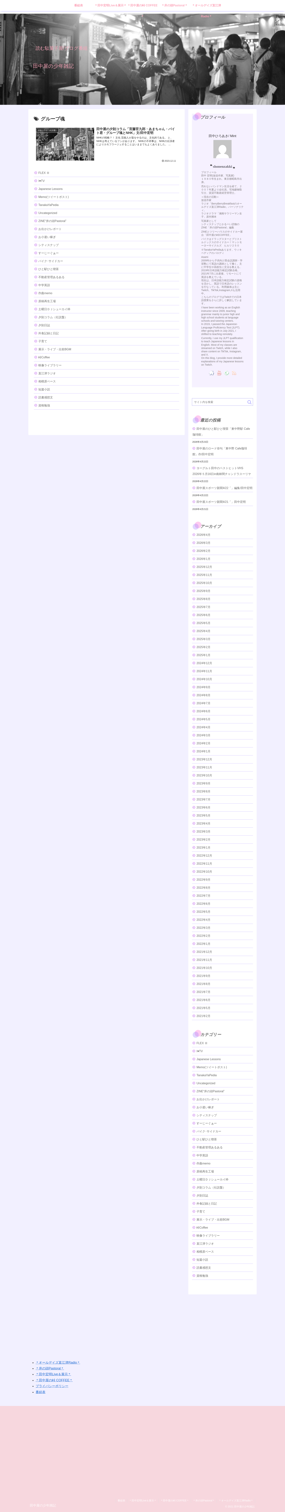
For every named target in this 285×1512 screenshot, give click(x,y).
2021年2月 (203, 1016)
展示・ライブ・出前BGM (54, 349)
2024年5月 (203, 719)
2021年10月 (204, 967)
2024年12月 (204, 663)
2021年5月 (203, 1008)
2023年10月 (204, 775)
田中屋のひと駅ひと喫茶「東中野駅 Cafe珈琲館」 (221, 431)
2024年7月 (203, 703)
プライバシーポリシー (52, 1386)
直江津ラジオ (47, 373)
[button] (249, 402)
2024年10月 (204, 679)
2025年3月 (203, 639)
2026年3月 (203, 542)
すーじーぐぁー (48, 253)
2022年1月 (203, 943)
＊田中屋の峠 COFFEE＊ (54, 1380)
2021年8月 (203, 983)
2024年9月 (203, 687)
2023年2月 (203, 839)
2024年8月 (203, 695)
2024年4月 (203, 727)
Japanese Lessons (50, 188)
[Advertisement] (137, 1323)
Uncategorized (47, 213)
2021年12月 (204, 951)
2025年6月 (203, 615)
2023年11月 (204, 767)
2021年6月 (203, 999)
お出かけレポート (50, 229)
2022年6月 (203, 903)
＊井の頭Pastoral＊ (50, 1368)
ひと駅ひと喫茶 (48, 269)
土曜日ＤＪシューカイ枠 (54, 309)
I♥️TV (41, 180)
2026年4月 (203, 534)
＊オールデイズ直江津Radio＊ (58, 1362)
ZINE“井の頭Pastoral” (52, 221)
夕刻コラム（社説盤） (52, 317)
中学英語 (44, 285)
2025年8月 (203, 599)
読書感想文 (45, 397)
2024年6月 (203, 711)
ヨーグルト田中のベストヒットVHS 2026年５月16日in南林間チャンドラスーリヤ (221, 471)
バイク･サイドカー (50, 261)
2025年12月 (204, 566)
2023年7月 (203, 799)
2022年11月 (204, 863)
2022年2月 (203, 935)
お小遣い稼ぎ (47, 237)
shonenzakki (222, 166)
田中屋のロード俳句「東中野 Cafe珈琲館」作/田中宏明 (219, 451)
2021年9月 (203, 975)
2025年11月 (204, 574)
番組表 (40, 1392)
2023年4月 (203, 823)
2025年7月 (203, 607)
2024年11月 (204, 671)
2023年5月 (203, 815)
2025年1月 (203, 655)
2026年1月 (203, 558)
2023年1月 (203, 847)
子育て (42, 341)
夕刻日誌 (44, 325)
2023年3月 (203, 831)
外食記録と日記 (48, 333)
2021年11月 (204, 959)
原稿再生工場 (47, 301)
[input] (222, 402)
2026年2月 (203, 550)
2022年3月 (203, 927)
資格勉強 (44, 405)
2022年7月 (203, 895)
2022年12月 (204, 855)
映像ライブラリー (50, 365)
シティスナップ (48, 245)
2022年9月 (203, 879)
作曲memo (45, 293)
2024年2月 (203, 743)
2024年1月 (203, 751)
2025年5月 (203, 623)
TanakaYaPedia (48, 204)
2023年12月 (204, 759)
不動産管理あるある (51, 277)
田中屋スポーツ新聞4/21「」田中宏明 (221, 501)
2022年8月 (203, 887)
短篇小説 (44, 389)
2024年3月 (203, 735)
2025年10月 (204, 582)
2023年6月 (203, 807)
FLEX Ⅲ (43, 172)
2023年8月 (203, 791)
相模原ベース (47, 381)
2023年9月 (203, 783)
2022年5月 (203, 911)
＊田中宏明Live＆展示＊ (53, 1374)
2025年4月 (203, 631)
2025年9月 (203, 591)
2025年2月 (203, 647)
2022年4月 (203, 919)
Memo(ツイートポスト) (53, 196)
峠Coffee (44, 357)
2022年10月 (204, 871)
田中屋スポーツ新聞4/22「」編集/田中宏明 (224, 488)
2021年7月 (203, 991)
